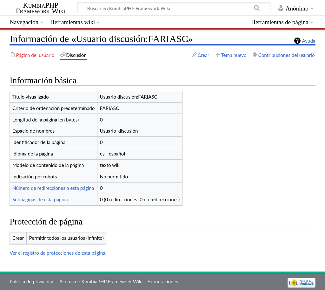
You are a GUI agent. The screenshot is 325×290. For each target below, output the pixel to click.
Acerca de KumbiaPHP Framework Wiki (101, 281)
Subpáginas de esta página (40, 199)
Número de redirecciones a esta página (53, 188)
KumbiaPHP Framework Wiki (41, 8)
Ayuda (308, 41)
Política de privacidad (32, 281)
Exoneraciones (163, 281)
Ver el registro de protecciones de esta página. (58, 253)
